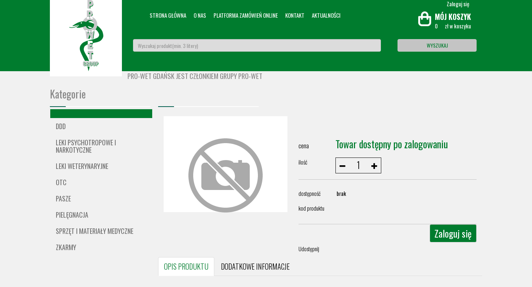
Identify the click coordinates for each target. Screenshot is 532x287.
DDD (61, 126)
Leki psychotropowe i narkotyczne (86, 146)
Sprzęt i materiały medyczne (94, 231)
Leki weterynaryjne (82, 166)
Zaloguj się (453, 233)
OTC (61, 182)
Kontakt (294, 15)
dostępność (310, 193)
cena (304, 145)
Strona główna (168, 15)
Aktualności (326, 15)
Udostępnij (309, 249)
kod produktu (311, 208)
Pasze (63, 198)
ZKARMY (66, 247)
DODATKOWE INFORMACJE (255, 266)
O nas (200, 15)
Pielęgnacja (72, 214)
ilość (303, 162)
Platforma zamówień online (246, 15)
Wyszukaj (437, 45)
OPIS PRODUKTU (186, 266)
